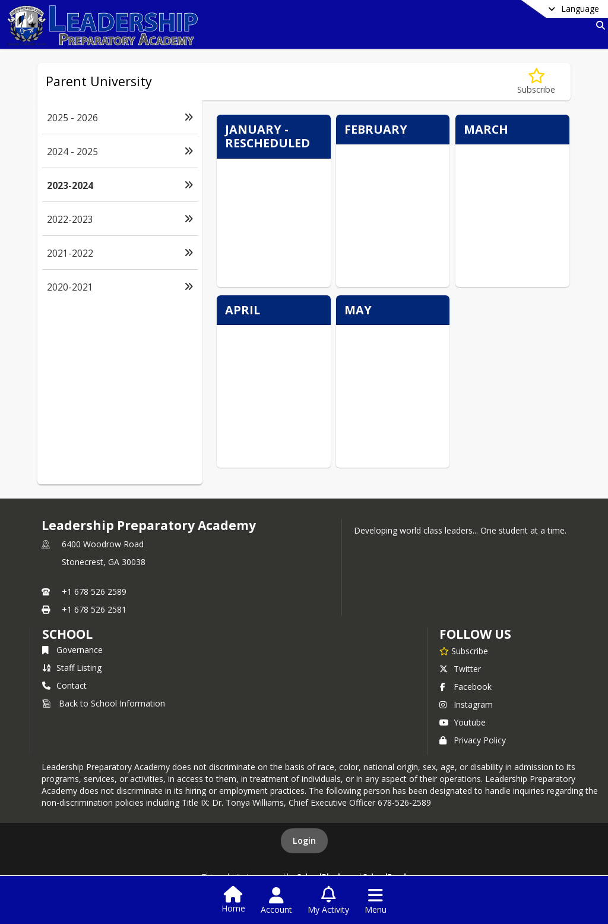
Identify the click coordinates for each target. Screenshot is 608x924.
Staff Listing (72, 667)
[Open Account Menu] (276, 901)
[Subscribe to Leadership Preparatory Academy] (463, 650)
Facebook (465, 686)
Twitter (460, 668)
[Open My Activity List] (328, 901)
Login (304, 840)
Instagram (466, 704)
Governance (72, 649)
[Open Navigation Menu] (376, 901)
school (67, 634)
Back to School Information (103, 703)
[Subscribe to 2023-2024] (536, 81)
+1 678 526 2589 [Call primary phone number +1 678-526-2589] (94, 591)
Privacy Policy (472, 740)
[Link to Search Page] (598, 25)
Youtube (462, 722)
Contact (64, 685)
